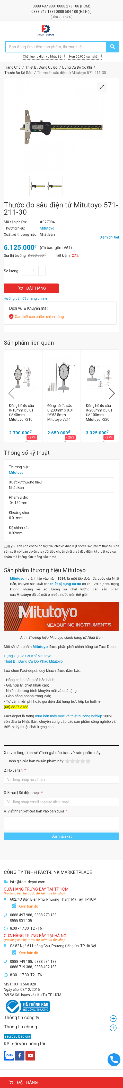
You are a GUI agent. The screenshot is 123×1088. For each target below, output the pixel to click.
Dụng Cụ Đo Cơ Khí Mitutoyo (28, 656)
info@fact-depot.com (27, 882)
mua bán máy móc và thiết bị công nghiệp (68, 716)
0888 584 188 (67, 12)
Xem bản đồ (28, 906)
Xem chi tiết (109, 237)
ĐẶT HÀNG (31, 288)
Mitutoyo (16, 472)
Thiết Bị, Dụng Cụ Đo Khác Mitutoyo (33, 661)
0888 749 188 (42, 12)
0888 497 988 (44, 6)
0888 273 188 (68, 6)
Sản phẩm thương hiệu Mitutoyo (45, 570)
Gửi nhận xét (61, 836)
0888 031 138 (21, 920)
